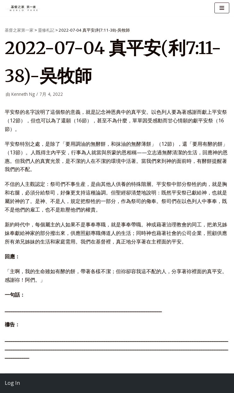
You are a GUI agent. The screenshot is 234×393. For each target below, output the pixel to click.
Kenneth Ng (23, 94)
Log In (12, 382)
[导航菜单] (221, 8)
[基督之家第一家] (24, 8)
